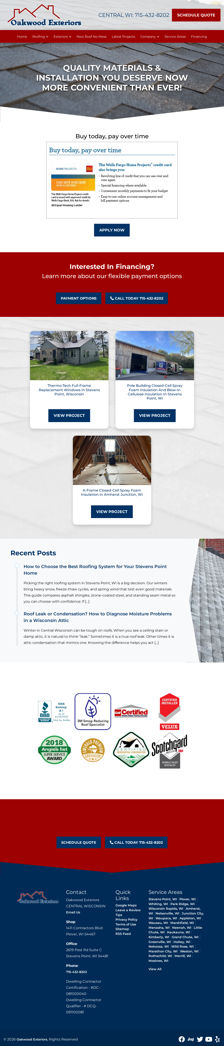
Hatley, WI (181, 942)
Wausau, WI (158, 923)
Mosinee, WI (158, 961)
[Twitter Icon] (200, 1039)
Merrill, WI (183, 956)
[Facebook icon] (182, 1039)
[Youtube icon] (209, 1039)
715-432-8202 (76, 972)
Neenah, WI (181, 928)
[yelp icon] (217, 1039)
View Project (69, 415)
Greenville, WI (160, 942)
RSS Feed (123, 934)
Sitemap (122, 929)
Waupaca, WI (166, 918)
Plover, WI (187, 899)
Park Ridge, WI (182, 904)
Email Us (73, 912)
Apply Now (111, 230)
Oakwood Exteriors (32, 1039)
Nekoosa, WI (159, 946)
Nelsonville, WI (167, 913)
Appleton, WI (190, 918)
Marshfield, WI (182, 923)
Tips (119, 915)
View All (155, 969)
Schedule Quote (196, 15)
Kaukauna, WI (178, 932)
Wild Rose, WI (182, 946)
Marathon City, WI (163, 951)
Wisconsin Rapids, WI (166, 909)
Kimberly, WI (159, 937)
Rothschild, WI (160, 956)
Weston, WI (189, 951)
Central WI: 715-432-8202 (133, 15)
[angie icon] (191, 1039)
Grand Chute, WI (185, 937)
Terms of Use (126, 924)
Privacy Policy (126, 920)
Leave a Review (128, 910)
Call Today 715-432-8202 (116, 298)
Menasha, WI (159, 928)
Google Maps (126, 905)
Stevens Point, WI (163, 899)
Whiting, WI (158, 904)
